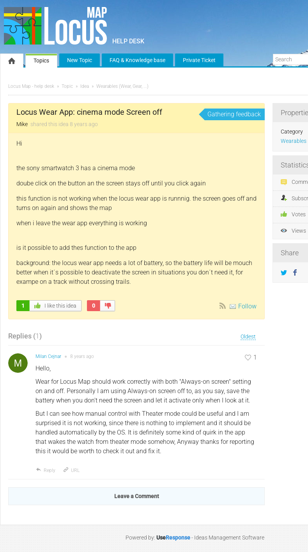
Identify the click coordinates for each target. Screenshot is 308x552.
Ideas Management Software (229, 537)
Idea (84, 86)
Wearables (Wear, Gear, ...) (122, 86)
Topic (67, 86)
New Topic (79, 60)
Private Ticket (199, 60)
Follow (247, 306)
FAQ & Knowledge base (137, 60)
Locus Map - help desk (31, 86)
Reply (45, 470)
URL (71, 470)
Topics (41, 60)
